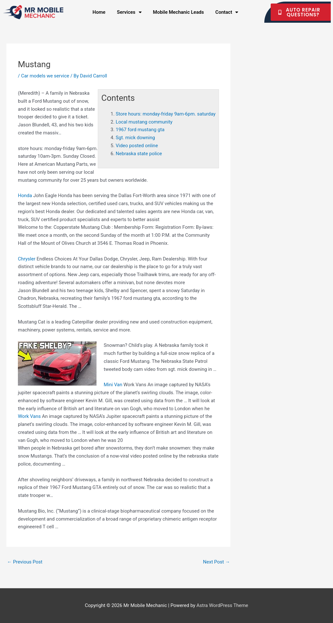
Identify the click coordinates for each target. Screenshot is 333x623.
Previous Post (25, 562)
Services (129, 12)
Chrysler (26, 259)
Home (99, 12)
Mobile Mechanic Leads (178, 12)
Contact (226, 12)
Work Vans (29, 416)
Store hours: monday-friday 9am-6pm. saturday (165, 114)
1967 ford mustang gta (140, 129)
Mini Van (113, 384)
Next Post (216, 562)
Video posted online (137, 145)
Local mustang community (144, 122)
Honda (25, 195)
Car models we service (45, 76)
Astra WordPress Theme (222, 605)
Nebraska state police (139, 153)
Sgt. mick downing (135, 137)
